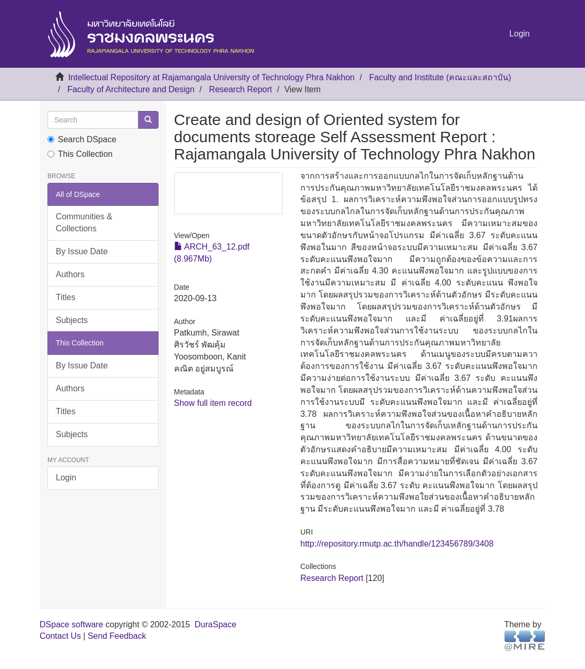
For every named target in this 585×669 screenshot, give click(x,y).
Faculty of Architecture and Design (130, 89)
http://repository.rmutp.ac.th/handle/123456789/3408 (397, 543)
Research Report (240, 89)
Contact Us (60, 635)
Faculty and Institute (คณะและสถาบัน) (440, 77)
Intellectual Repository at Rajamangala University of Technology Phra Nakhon (211, 77)
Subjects (72, 320)
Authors (70, 274)
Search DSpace (81, 139)
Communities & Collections (84, 222)
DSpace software (71, 624)
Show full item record (213, 403)
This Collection (80, 154)
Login (66, 477)
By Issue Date (82, 251)
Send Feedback (117, 635)
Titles (66, 297)
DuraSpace (215, 624)
